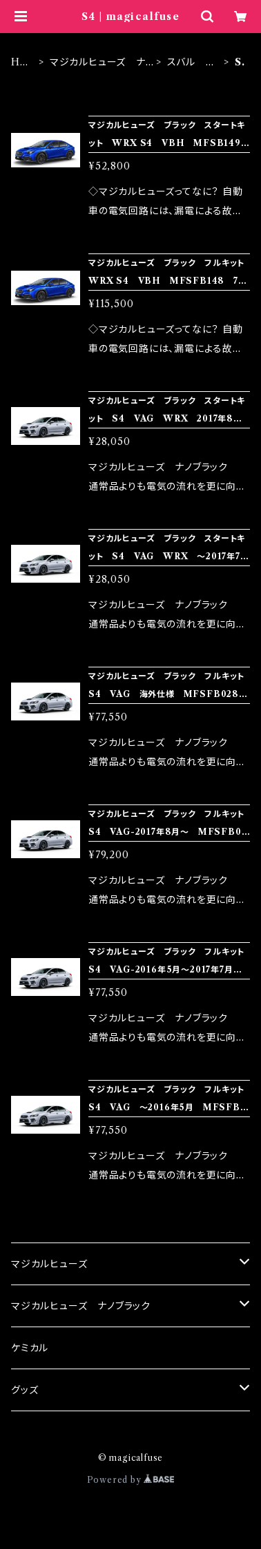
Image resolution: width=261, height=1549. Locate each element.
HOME (20, 62)
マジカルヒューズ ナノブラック (98, 62)
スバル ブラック (191, 62)
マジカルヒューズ (49, 1264)
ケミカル (29, 1348)
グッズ (24, 1390)
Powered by (131, 1480)
